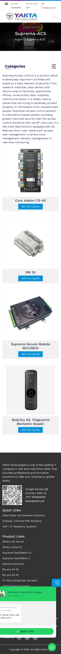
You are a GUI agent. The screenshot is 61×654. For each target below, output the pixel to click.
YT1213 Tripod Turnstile (16, 586)
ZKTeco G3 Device (13, 541)
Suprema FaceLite (13, 563)
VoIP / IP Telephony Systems (19, 526)
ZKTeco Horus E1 (12, 547)
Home (18, 39)
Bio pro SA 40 (10, 569)
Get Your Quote (30, 206)
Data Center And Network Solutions (23, 515)
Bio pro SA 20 (10, 574)
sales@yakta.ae (34, 500)
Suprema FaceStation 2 (16, 558)
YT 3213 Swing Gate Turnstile (19, 580)
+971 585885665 (35, 497)
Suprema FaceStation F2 (16, 552)
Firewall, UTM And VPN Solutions (22, 521)
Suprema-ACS (36, 39)
